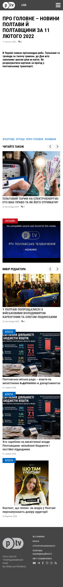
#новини (50, 139)
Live (22, 5)
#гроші (20, 139)
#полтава (9, 139)
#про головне (35, 139)
